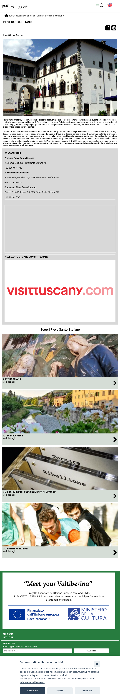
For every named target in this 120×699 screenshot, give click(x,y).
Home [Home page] (9, 15)
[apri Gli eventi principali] (60, 552)
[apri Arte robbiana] (60, 383)
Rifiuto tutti (87, 690)
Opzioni (60, 690)
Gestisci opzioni (59, 675)
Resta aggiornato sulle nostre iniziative (20, 646)
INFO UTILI (8, 637)
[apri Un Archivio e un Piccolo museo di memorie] (60, 496)
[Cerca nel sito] (102, 5)
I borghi (39, 15)
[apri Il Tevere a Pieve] (60, 439)
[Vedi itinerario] (106, 5)
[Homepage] (15, 5)
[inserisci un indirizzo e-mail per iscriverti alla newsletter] (37, 650)
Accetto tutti (32, 690)
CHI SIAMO (8, 634)
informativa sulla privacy (32, 682)
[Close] (97, 664)
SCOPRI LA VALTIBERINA (25, 15)
